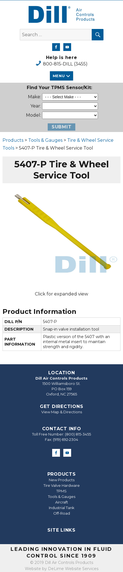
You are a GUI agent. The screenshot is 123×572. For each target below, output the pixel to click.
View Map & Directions (61, 412)
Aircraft (61, 502)
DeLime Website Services (73, 568)
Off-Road (61, 513)
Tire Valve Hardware (62, 485)
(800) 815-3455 (78, 434)
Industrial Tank (61, 507)
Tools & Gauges (45, 140)
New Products (61, 480)
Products (13, 140)
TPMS (61, 491)
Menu (59, 76)
